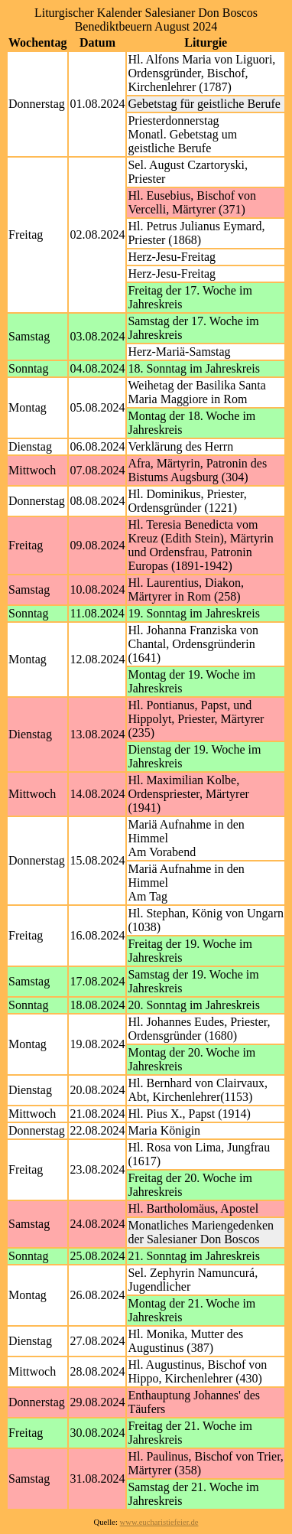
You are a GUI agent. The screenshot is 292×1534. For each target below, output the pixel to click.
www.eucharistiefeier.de (159, 1522)
